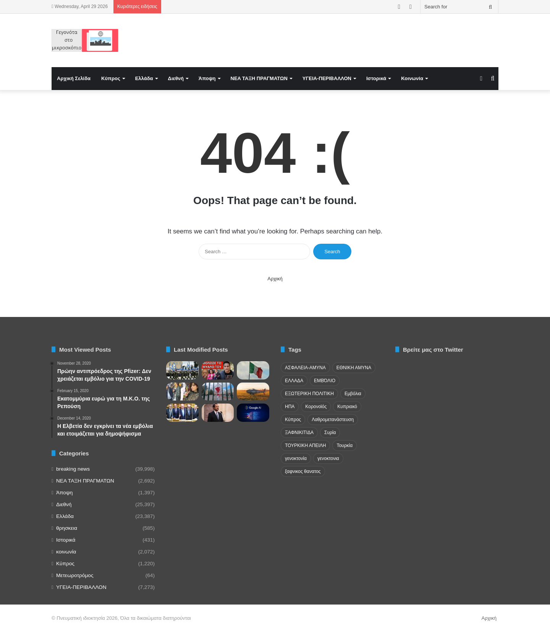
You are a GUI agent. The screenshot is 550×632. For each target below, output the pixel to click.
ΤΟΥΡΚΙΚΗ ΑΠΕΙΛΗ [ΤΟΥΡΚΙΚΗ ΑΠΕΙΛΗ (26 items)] (305, 445)
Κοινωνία (412, 78)
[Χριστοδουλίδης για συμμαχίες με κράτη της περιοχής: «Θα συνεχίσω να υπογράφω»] (218, 413)
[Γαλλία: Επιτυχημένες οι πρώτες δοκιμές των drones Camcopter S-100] (253, 392)
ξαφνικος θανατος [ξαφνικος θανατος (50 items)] (303, 471)
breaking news (73, 469)
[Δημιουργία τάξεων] (182, 370)
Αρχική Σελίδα (74, 78)
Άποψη (207, 78)
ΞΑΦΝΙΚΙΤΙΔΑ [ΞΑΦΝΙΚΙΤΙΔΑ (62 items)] (299, 432)
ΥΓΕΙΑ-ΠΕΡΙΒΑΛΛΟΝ (326, 78)
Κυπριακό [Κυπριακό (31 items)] (347, 406)
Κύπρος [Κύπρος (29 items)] (293, 419)
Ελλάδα (144, 78)
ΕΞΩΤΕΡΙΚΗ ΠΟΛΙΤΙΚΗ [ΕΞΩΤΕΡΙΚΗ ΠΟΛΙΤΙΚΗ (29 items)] (309, 393)
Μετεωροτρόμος (74, 575)
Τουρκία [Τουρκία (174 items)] (344, 445)
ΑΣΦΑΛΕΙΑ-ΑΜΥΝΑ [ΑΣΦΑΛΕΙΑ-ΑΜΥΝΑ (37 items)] (305, 367)
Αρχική (275, 278)
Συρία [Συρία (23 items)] (330, 432)
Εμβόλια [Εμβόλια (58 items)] (353, 393)
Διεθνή (176, 78)
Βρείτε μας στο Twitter (433, 349)
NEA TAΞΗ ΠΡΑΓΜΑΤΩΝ (259, 78)
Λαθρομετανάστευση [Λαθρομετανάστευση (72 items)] (333, 419)
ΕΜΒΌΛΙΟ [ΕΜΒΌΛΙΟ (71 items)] (324, 380)
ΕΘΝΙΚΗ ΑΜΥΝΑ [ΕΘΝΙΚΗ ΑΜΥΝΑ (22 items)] (353, 367)
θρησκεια (66, 528)
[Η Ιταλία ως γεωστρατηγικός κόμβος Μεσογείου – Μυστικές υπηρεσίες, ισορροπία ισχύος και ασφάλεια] (253, 370)
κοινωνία (66, 552)
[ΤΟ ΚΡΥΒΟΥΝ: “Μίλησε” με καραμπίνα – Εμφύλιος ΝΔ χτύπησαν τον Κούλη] (218, 370)
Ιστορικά (376, 78)
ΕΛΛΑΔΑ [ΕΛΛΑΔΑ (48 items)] (294, 380)
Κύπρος (110, 78)
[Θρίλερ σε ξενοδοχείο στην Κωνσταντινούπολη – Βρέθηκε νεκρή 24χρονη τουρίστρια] (182, 392)
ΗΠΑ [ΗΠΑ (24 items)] (289, 406)
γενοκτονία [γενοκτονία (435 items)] (296, 458)
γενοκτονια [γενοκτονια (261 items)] (328, 458)
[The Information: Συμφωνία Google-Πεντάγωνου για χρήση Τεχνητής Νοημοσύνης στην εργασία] (253, 413)
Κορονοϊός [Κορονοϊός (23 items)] (316, 406)
